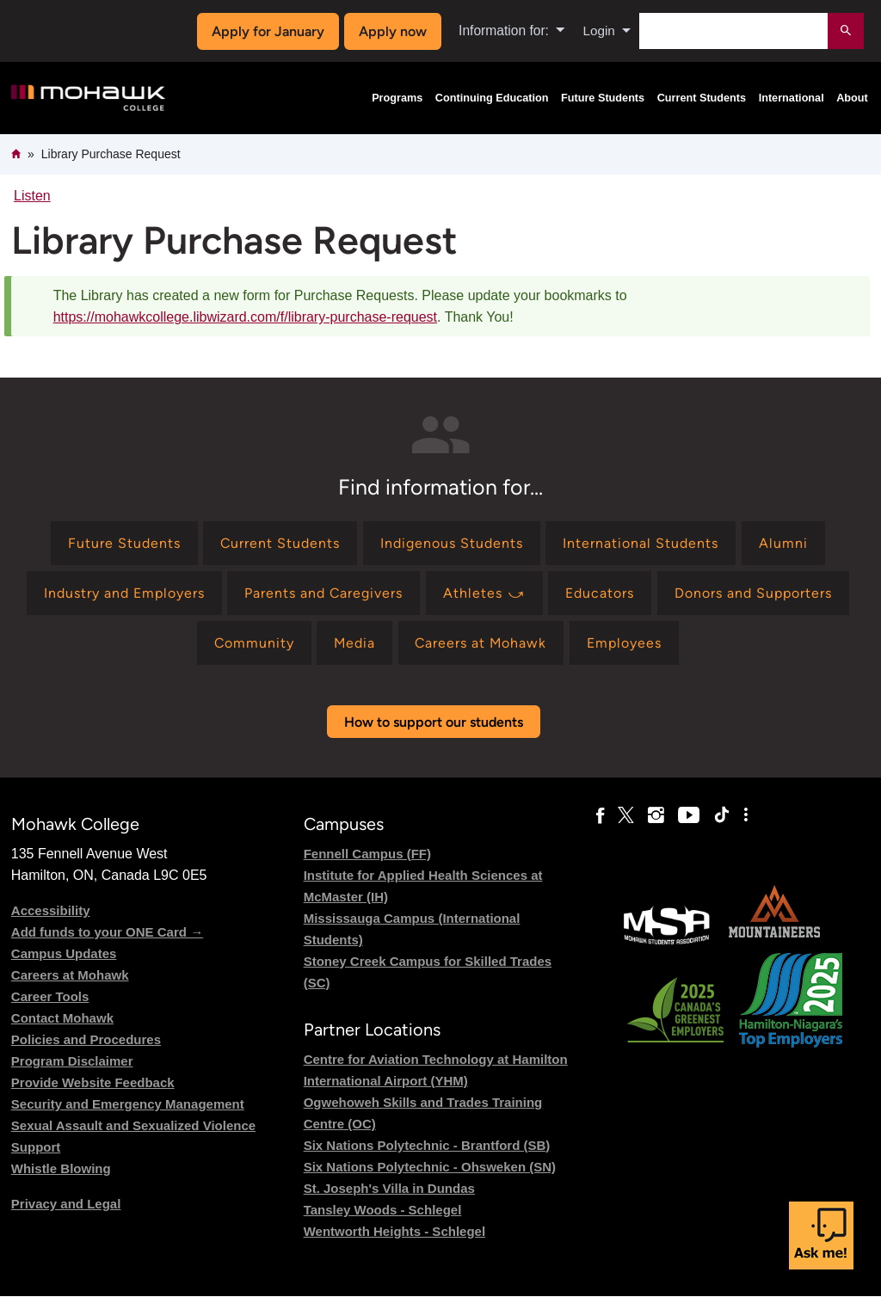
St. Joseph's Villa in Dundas (389, 1188)
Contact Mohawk (62, 1018)
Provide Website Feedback (93, 1082)
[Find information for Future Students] (123, 543)
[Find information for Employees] (626, 643)
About (852, 98)
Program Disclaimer (72, 1061)
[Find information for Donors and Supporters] (753, 593)
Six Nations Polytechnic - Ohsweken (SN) (430, 1166)
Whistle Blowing (61, 1168)
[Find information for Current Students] (280, 543)
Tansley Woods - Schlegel (383, 1209)
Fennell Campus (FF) (367, 853)
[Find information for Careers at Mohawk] (482, 643)
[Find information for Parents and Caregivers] (324, 593)
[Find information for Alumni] (783, 543)
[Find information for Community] (252, 643)
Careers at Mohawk (70, 975)
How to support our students (433, 722)
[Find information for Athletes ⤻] (484, 593)
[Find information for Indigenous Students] (451, 543)
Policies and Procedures (86, 1039)
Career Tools (50, 996)
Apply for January (266, 31)
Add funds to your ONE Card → (107, 932)
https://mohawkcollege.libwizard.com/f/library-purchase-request (245, 317)
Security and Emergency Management (127, 1104)
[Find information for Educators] (600, 593)
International (791, 98)
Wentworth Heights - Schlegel (394, 1231)
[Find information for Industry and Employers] (123, 593)
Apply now (391, 31)
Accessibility (50, 910)
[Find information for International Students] (641, 543)
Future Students (602, 98)
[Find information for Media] (354, 643)
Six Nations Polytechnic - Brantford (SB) (427, 1145)
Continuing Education (492, 98)
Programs (397, 98)
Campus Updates (64, 953)
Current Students (702, 98)
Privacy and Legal (66, 1203)
